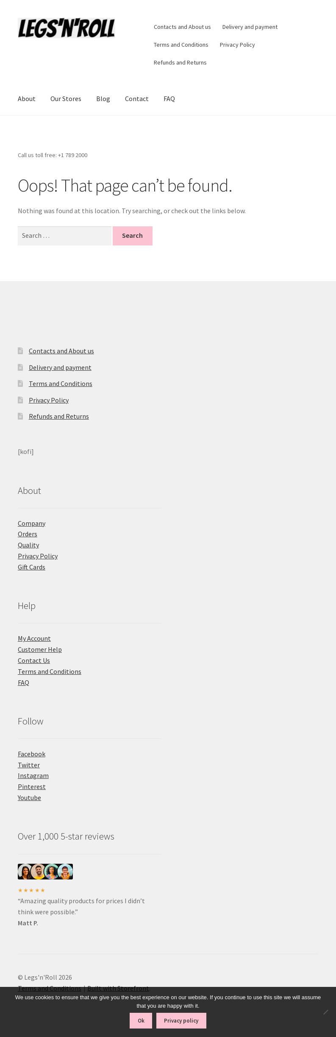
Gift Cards (31, 567)
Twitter (29, 765)
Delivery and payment (250, 27)
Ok (141, 1020)
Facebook (31, 754)
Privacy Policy (237, 44)
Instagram (33, 775)
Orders (27, 534)
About (27, 98)
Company (31, 523)
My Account (34, 638)
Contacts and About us (182, 27)
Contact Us (34, 660)
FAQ (169, 98)
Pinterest (32, 786)
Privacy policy (181, 1020)
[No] (325, 1012)
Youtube (29, 797)
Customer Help (40, 649)
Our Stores (65, 98)
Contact (137, 98)
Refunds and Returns (180, 62)
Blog (103, 98)
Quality (28, 545)
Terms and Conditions (181, 44)
